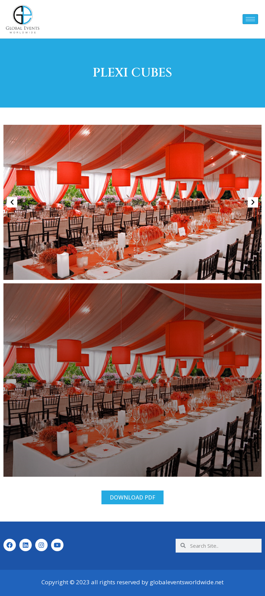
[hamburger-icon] (250, 19)
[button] (12, 202)
